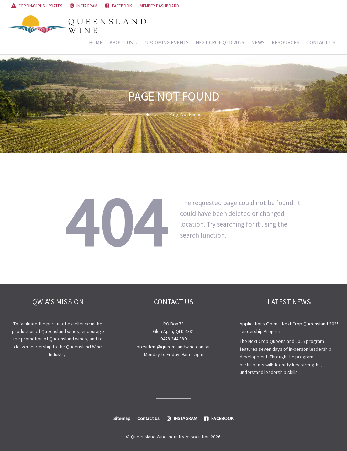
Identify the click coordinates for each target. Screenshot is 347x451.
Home (151, 114)
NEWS (258, 42)
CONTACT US (320, 42)
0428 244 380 (173, 339)
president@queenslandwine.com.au (174, 347)
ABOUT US (121, 42)
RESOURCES (285, 42)
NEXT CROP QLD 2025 (220, 42)
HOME (96, 42)
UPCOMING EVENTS (167, 42)
